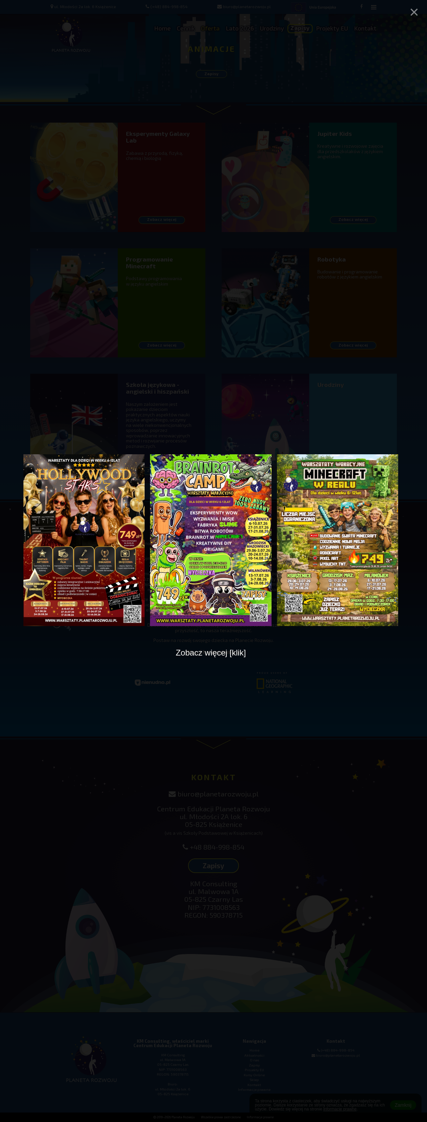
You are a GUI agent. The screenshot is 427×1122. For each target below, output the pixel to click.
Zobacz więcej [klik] (211, 652)
